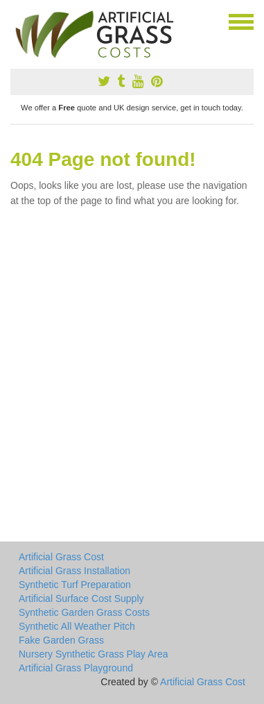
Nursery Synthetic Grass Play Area (93, 654)
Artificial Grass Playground (76, 667)
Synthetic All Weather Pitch (77, 626)
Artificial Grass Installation (74, 570)
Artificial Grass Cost (61, 556)
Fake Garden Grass (61, 640)
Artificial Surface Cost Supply (81, 598)
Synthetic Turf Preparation (75, 584)
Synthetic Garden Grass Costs (84, 612)
